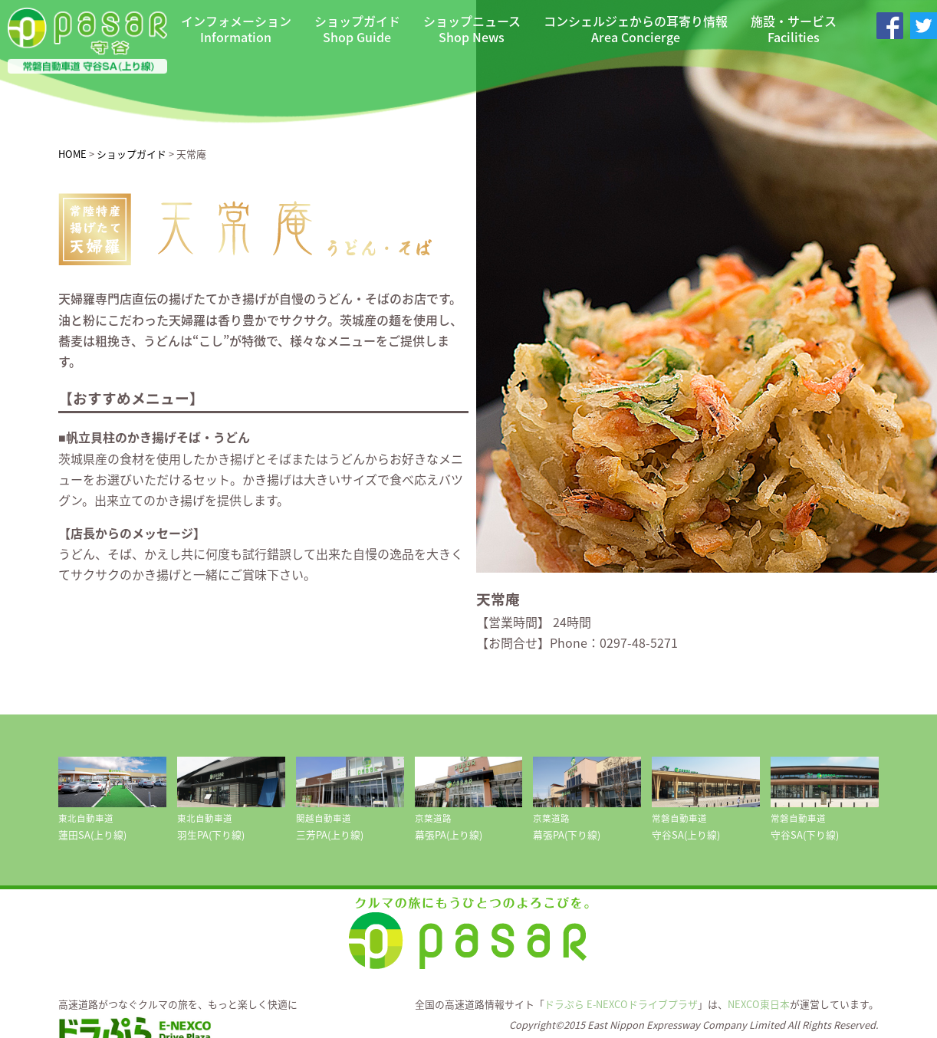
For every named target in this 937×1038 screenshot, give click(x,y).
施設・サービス (794, 29)
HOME (72, 153)
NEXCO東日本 (759, 1004)
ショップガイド (357, 29)
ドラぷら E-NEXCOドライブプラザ (621, 1004)
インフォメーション (236, 29)
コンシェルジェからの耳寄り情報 (636, 29)
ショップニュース (472, 29)
